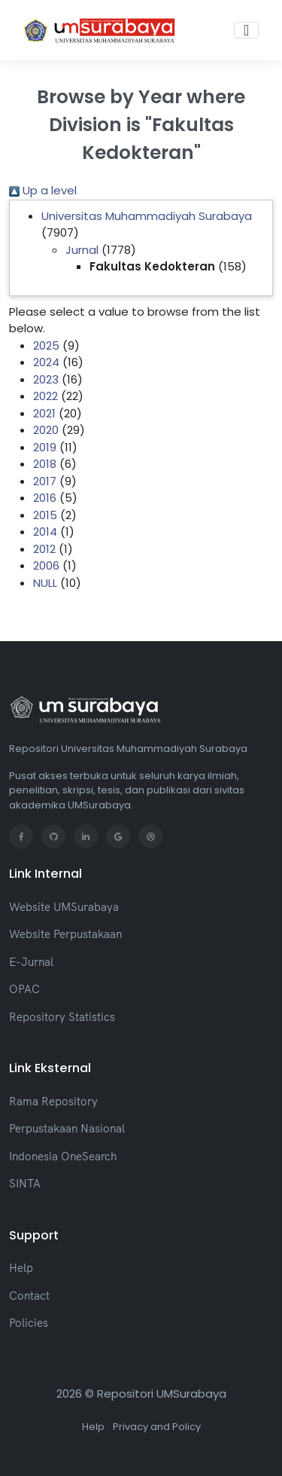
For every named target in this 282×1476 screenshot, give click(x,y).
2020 (46, 430)
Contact (29, 1295)
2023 (46, 379)
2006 (46, 565)
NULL (45, 583)
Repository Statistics (62, 1017)
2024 (46, 362)
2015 (45, 515)
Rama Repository (53, 1101)
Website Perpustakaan (65, 934)
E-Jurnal (31, 962)
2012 (44, 549)
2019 (44, 447)
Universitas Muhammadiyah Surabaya (146, 216)
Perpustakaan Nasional (67, 1128)
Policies (28, 1323)
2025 (46, 345)
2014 (45, 531)
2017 (44, 481)
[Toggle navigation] (246, 30)
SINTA (25, 1183)
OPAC (24, 989)
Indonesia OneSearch (63, 1156)
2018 (44, 464)
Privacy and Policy (157, 1426)
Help (21, 1268)
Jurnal (82, 250)
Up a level (43, 190)
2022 (45, 396)
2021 (44, 413)
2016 (44, 498)
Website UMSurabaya (64, 907)
